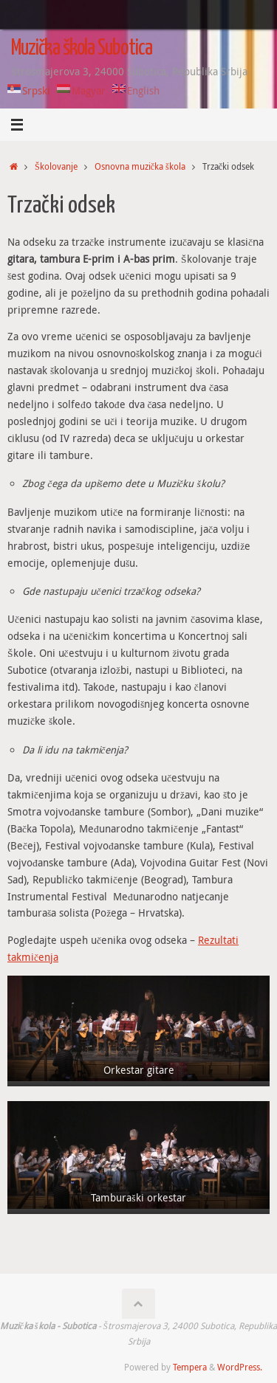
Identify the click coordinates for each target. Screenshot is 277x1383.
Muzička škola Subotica (81, 48)
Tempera (190, 1367)
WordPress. (239, 1367)
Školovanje (56, 166)
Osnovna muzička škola (140, 166)
